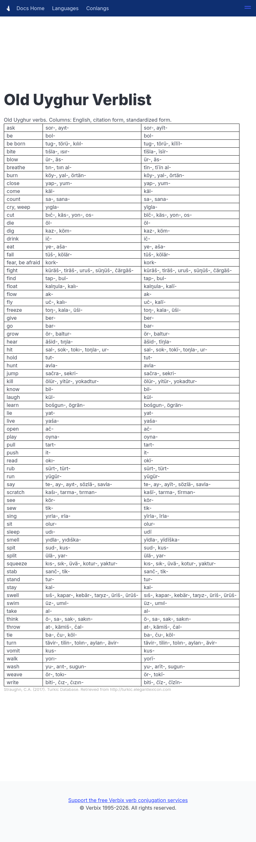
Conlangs (97, 8)
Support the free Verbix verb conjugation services (128, 800)
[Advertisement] (128, 44)
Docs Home (24, 8)
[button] (247, 8)
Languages (65, 8)
